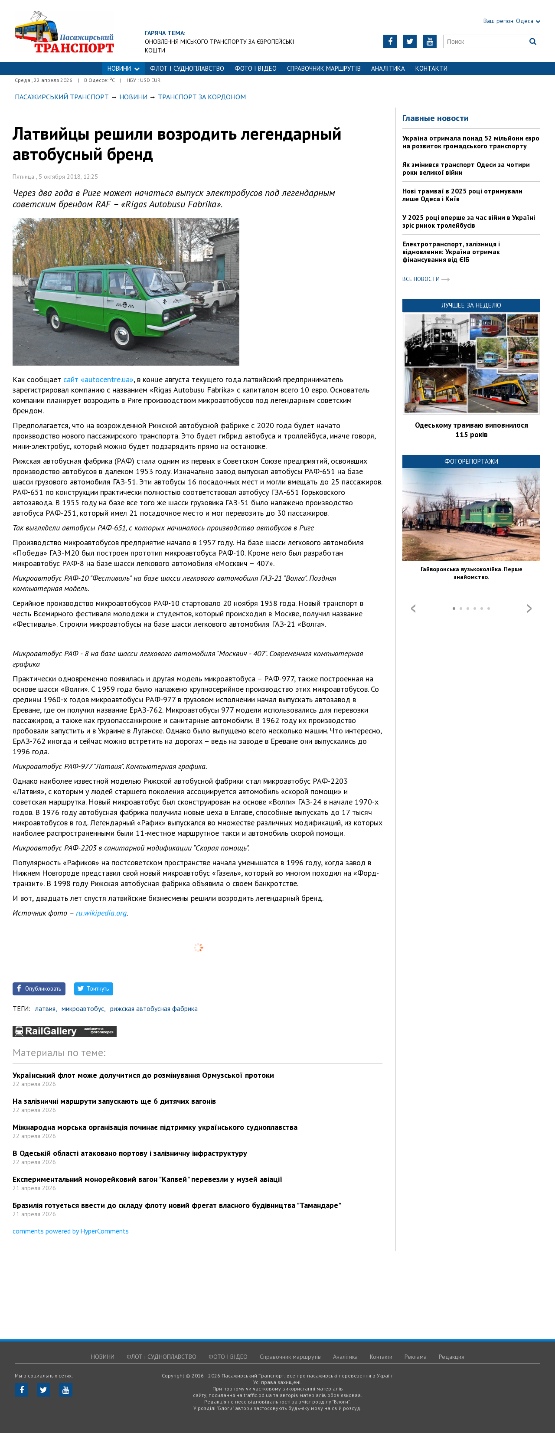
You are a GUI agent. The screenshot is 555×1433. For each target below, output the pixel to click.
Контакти (431, 68)
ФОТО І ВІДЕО (256, 68)
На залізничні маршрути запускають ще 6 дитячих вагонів (114, 1101)
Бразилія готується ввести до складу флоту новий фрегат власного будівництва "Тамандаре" (177, 1205)
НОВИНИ (124, 68)
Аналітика (388, 68)
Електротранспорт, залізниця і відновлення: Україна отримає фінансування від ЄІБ (451, 251)
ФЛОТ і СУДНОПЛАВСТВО (187, 68)
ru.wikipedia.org (101, 913)
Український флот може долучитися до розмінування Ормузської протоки (143, 1075)
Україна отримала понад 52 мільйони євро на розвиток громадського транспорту (470, 142)
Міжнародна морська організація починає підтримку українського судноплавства (155, 1127)
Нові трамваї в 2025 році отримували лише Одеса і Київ (462, 194)
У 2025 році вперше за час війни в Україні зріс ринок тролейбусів (468, 221)
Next (529, 608)
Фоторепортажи (471, 461)
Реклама (416, 1357)
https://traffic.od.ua (88, 31)
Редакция (451, 1357)
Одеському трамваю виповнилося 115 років (471, 429)
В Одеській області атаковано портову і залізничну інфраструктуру (130, 1153)
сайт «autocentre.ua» (98, 379)
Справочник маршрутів (324, 68)
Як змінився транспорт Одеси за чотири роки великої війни (466, 168)
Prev (413, 608)
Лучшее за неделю (471, 305)
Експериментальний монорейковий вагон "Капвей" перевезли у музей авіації (148, 1179)
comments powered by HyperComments (71, 1231)
